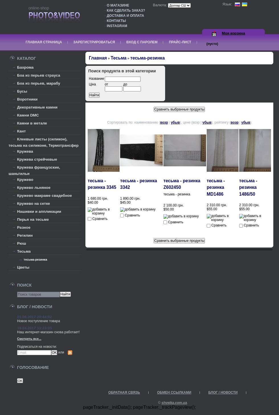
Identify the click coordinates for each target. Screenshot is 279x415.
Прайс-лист (180, 42)
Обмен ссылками (174, 392)
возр (164, 122)
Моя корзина (233, 33)
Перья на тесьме (33, 219)
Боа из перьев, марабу (38, 83)
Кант (21, 131)
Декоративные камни (37, 107)
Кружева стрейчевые (37, 159)
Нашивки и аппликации (39, 211)
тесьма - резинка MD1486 (216, 187)
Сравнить (99, 219)
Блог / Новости (223, 392)
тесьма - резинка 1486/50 (248, 187)
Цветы (23, 267)
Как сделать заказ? (126, 11)
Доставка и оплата (125, 16)
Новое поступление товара (38, 321)
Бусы (22, 91)
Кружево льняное (33, 187)
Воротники (27, 99)
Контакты (116, 21)
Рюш (21, 243)
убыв (175, 122)
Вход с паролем (142, 42)
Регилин (25, 235)
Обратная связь (124, 392)
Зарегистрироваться (94, 42)
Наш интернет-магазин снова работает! (48, 332)
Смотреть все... (29, 338)
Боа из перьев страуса (38, 75)
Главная (98, 58)
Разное (23, 227)
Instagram (117, 26)
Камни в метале (32, 123)
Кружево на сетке (33, 203)
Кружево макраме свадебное (44, 195)
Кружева (25, 151)
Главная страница (44, 42)
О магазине (118, 5)
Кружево (25, 179)
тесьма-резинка (35, 259)
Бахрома (25, 67)
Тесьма (24, 251)
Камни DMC (28, 115)
